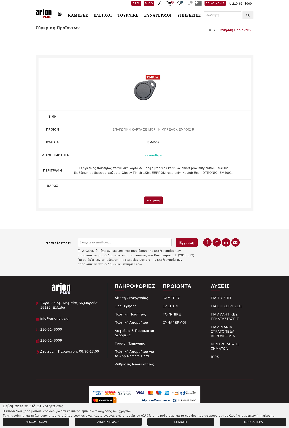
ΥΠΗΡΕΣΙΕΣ (189, 15)
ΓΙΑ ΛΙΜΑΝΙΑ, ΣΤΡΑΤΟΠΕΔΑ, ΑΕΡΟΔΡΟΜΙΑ (223, 331)
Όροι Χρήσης (125, 306)
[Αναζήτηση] (222, 15)
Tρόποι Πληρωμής (130, 343)
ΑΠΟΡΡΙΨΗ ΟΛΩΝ (108, 421)
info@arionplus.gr (55, 318)
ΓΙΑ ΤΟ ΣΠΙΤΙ (222, 298)
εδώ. (139, 264)
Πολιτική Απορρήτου (131, 322)
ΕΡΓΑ (136, 3)
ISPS (215, 357)
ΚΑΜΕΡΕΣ (78, 15)
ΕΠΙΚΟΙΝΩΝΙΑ (215, 3)
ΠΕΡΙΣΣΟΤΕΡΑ (253, 421)
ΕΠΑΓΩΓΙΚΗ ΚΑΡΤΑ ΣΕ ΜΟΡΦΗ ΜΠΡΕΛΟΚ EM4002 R (153, 129)
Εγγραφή (186, 242)
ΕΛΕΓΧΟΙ (103, 15)
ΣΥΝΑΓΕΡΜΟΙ (158, 15)
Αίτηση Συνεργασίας (131, 298)
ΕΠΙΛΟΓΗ (180, 421)
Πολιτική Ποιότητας (130, 314)
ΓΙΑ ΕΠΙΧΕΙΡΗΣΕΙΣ (226, 306)
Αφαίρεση (153, 200)
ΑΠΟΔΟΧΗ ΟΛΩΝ (36, 421)
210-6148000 (242, 3)
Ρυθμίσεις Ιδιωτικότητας (134, 364)
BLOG (149, 3)
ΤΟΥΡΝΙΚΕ (128, 15)
